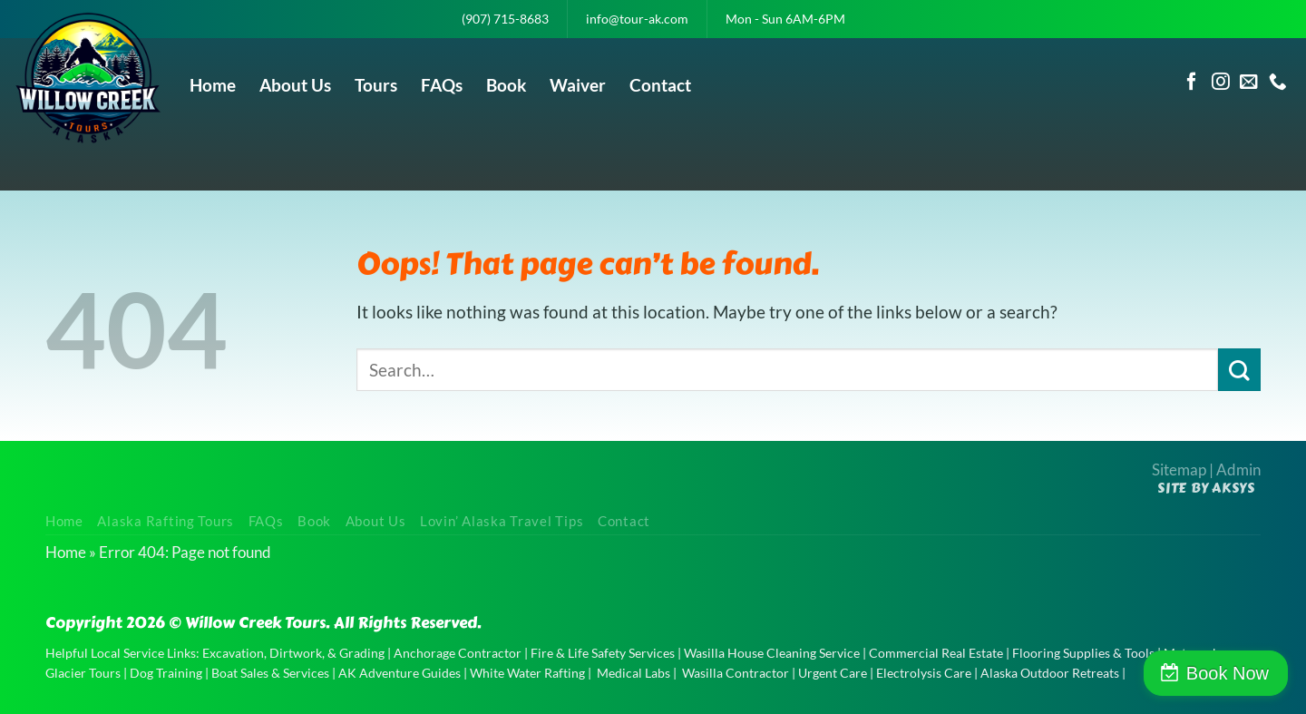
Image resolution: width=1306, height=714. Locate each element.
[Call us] (1278, 83)
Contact (660, 84)
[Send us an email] (1249, 83)
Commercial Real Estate (936, 652)
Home (213, 84)
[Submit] (1239, 369)
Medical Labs (633, 672)
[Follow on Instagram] (1221, 83)
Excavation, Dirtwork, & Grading (293, 652)
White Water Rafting (527, 672)
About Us (295, 84)
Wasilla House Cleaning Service (772, 652)
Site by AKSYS (1206, 488)
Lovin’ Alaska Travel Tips (501, 521)
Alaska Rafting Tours (165, 521)
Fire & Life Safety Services (603, 652)
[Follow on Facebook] (1192, 83)
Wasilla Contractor (735, 672)
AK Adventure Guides (399, 672)
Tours (376, 84)
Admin (1238, 469)
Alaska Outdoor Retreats (1049, 672)
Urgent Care (832, 672)
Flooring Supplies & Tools (1083, 652)
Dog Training (166, 672)
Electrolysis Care (923, 672)
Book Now (1227, 673)
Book (506, 84)
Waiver (578, 84)
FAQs (442, 84)
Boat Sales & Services (270, 672)
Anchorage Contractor (457, 652)
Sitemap (1179, 469)
